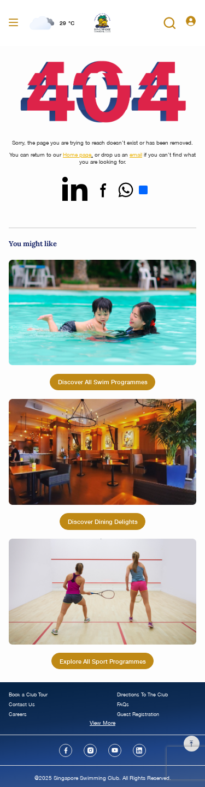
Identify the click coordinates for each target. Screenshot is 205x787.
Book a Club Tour (28, 694)
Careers (18, 714)
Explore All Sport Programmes (103, 661)
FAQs (123, 704)
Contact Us (22, 704)
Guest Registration (138, 714)
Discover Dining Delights (103, 521)
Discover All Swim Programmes (103, 381)
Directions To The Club (142, 694)
